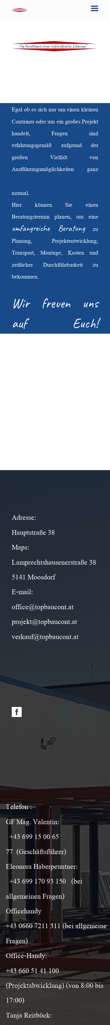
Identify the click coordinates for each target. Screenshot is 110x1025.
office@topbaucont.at (43, 606)
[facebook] (17, 712)
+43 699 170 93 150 (37, 880)
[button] (94, 8)
